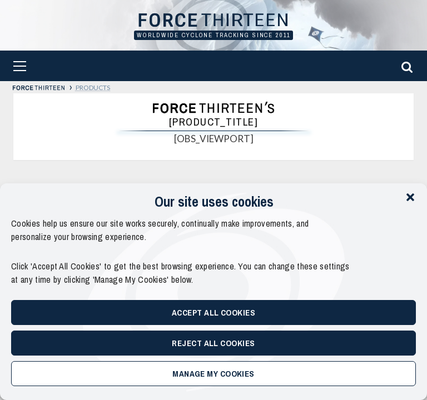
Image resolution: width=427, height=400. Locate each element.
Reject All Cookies (213, 343)
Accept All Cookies (213, 312)
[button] (410, 197)
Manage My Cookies (213, 373)
